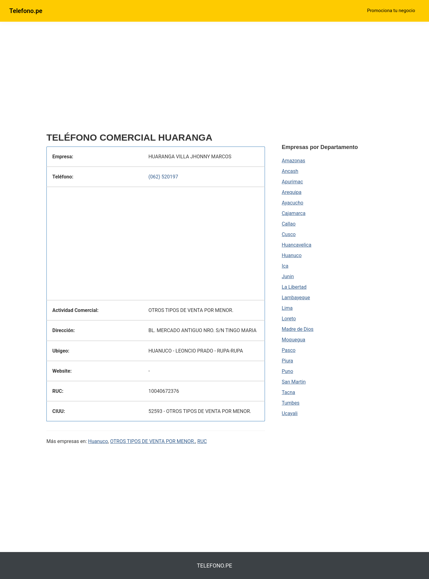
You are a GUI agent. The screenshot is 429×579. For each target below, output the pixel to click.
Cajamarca (294, 213)
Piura (287, 361)
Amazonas (293, 161)
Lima (287, 308)
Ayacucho (292, 203)
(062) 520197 (163, 177)
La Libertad (294, 287)
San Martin (294, 382)
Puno (287, 371)
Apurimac (292, 182)
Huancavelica (296, 245)
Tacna (288, 392)
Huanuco (98, 441)
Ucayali (289, 413)
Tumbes (290, 403)
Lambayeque (296, 297)
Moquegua (293, 340)
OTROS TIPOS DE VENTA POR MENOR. (152, 441)
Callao (289, 224)
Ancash (290, 171)
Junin (288, 276)
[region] (155, 79)
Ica (285, 266)
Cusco (289, 234)
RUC (202, 441)
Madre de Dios (298, 329)
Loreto (289, 319)
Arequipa (291, 192)
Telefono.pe (25, 11)
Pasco (288, 350)
